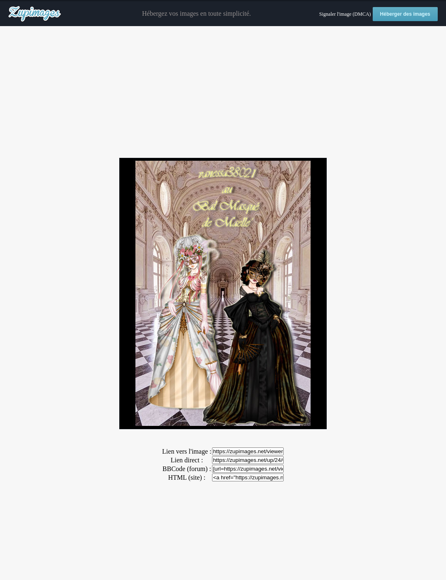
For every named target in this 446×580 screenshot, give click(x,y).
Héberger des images (405, 14)
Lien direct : (187, 460)
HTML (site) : (186, 477)
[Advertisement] (223, 92)
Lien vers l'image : (187, 451)
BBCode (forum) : (186, 468)
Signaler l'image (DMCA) (345, 14)
